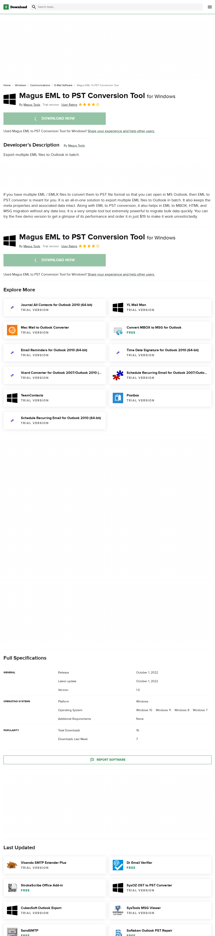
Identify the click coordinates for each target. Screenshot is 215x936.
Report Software (107, 759)
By (29, 105)
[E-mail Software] (63, 85)
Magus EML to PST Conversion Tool (97, 95)
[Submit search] (33, 6)
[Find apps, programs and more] (116, 6)
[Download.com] (15, 7)
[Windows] (20, 85)
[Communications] (40, 85)
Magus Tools (76, 145)
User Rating (80, 104)
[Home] (7, 85)
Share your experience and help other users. (121, 131)
